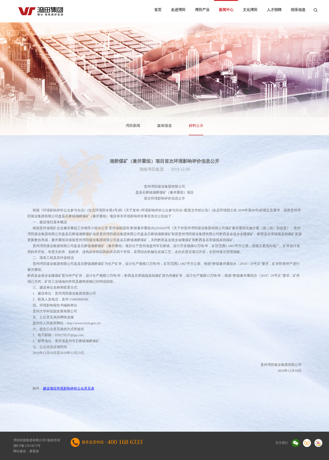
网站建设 (19, 451)
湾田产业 (202, 10)
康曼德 (34, 451)
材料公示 (196, 126)
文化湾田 (250, 10)
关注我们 (281, 442)
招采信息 (298, 10)
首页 (158, 10)
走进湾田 (178, 10)
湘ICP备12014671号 (27, 445)
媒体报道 (164, 126)
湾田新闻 (133, 126)
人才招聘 (274, 10)
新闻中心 (226, 10)
